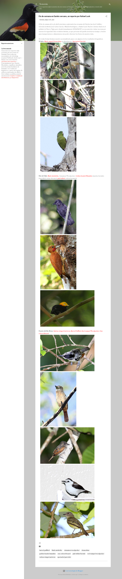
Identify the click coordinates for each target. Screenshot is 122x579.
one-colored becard (64, 554)
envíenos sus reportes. (8, 61)
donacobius (85, 550)
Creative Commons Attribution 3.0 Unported (11, 76)
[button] (106, 16)
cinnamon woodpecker (71, 550)
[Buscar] (110, 4)
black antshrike (57, 550)
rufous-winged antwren (47, 557)
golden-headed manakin (47, 554)
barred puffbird (44, 550)
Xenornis (43, 4)
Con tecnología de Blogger (73, 571)
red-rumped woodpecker (95, 554)
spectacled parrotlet (64, 557)
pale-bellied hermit (79, 554)
